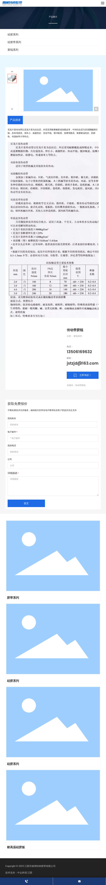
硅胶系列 (13, 34)
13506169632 (79, 352)
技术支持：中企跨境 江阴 (18, 872)
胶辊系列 (13, 49)
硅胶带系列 (14, 42)
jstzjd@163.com (83, 363)
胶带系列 (13, 597)
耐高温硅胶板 (16, 847)
